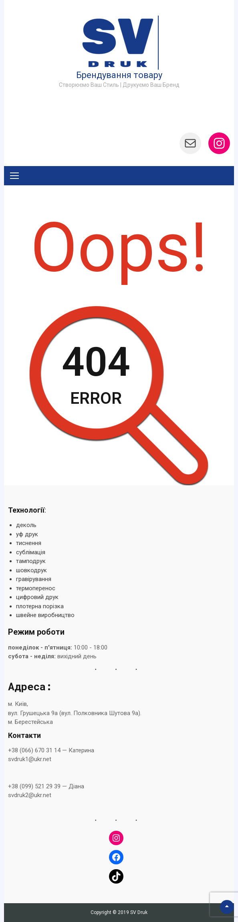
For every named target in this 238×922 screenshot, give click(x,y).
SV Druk (138, 912)
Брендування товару (119, 75)
